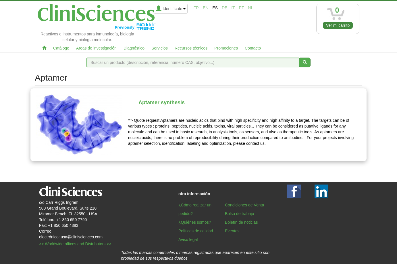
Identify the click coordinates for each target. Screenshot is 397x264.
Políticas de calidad (195, 231)
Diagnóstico (134, 48)
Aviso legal (188, 239)
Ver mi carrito (338, 25)
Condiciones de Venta (244, 205)
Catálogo (61, 48)
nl (250, 7)
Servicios (159, 48)
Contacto (253, 48)
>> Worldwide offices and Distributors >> (75, 244)
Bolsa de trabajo (239, 213)
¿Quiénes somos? (194, 222)
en (205, 7)
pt (241, 7)
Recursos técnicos (191, 48)
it (233, 7)
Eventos (232, 231)
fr (196, 7)
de (224, 7)
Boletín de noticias (241, 222)
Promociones (226, 48)
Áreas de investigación (96, 48)
